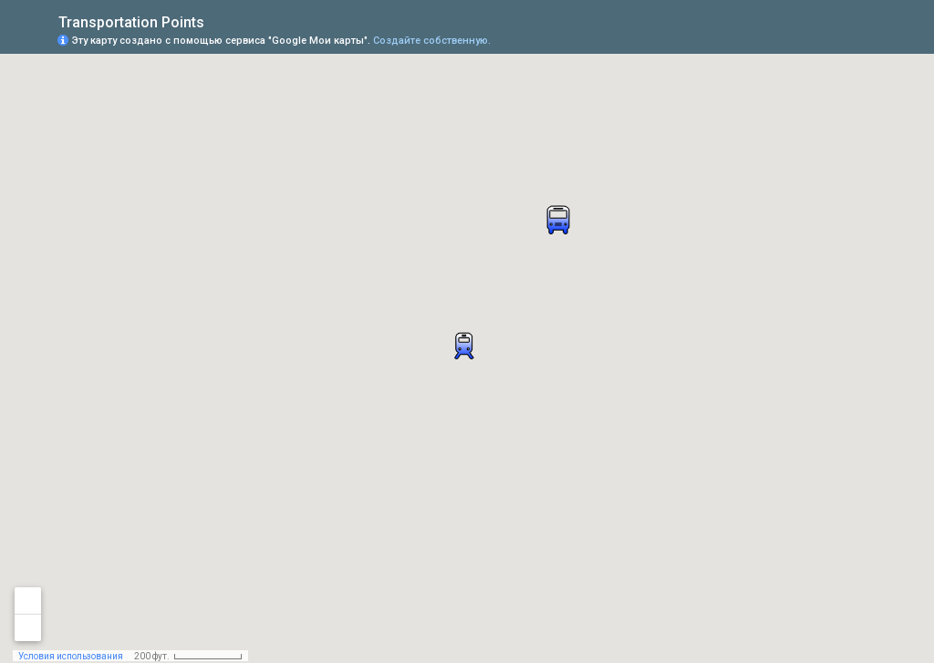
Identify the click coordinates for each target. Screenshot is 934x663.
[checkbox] (218, 20)
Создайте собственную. (432, 41)
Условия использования (70, 656)
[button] (847, 39)
